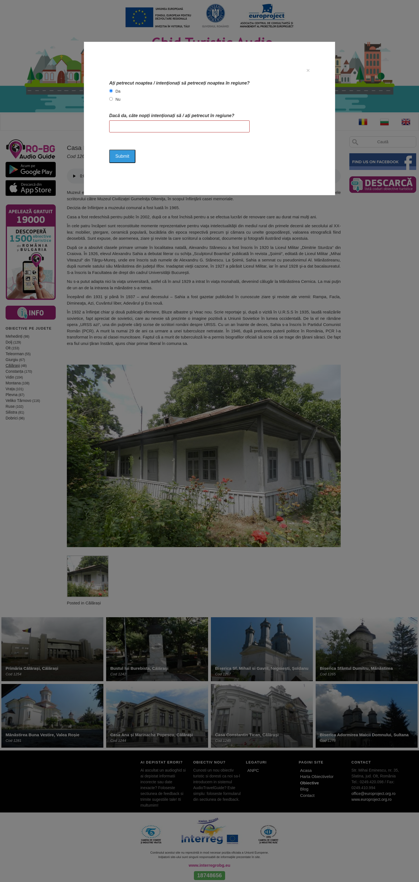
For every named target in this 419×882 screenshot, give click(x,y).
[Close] (308, 70)
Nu (117, 99)
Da (117, 91)
